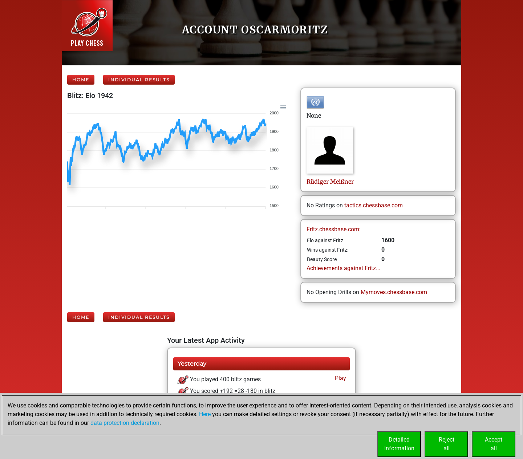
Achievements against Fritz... (343, 268)
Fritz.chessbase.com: (334, 229)
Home (80, 79)
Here (205, 414)
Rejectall (446, 444)
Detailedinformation (399, 444)
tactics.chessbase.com (373, 205)
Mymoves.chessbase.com (394, 292)
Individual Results (139, 79)
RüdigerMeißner (330, 181)
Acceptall (493, 444)
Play (339, 378)
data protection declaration (124, 422)
